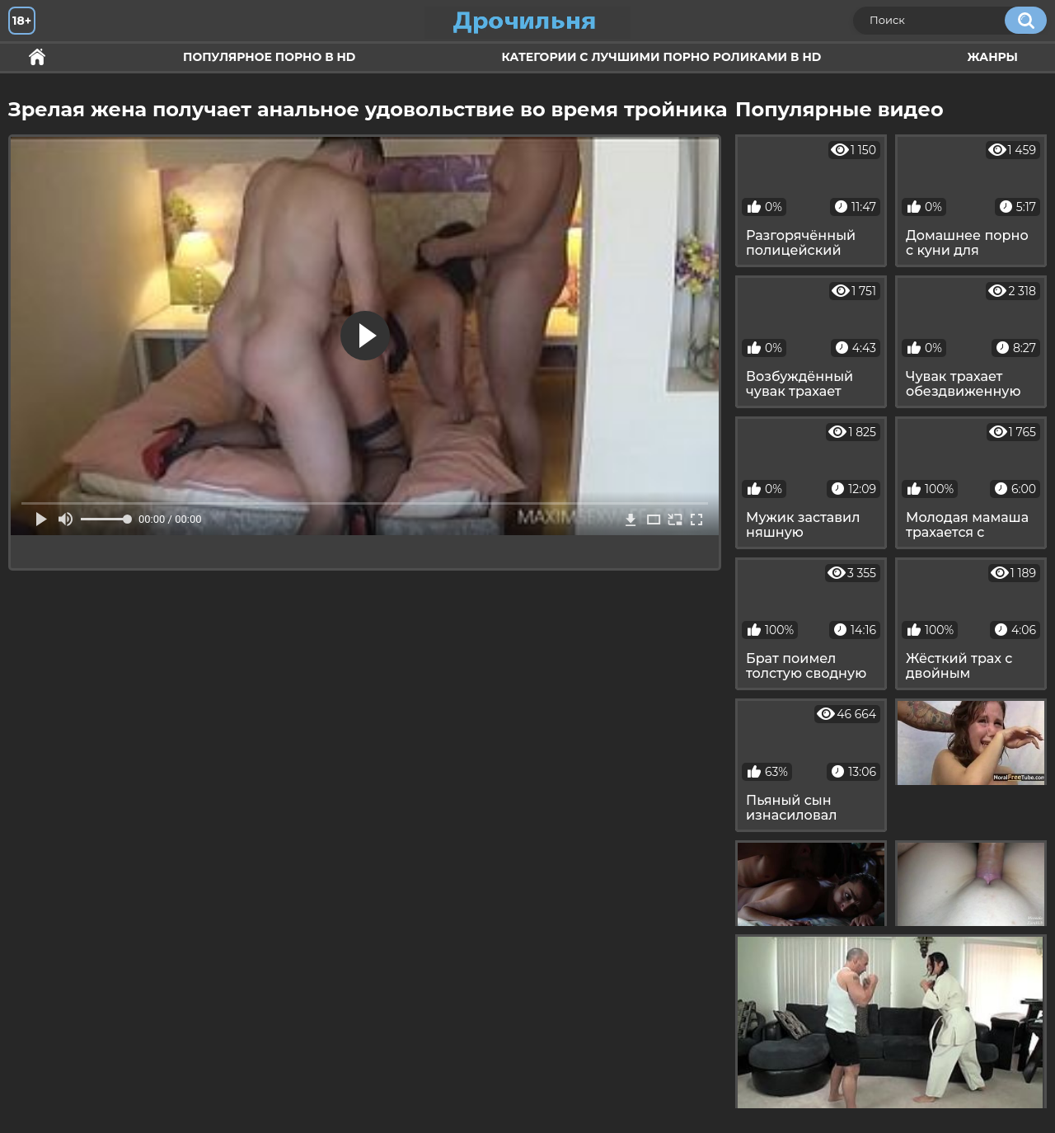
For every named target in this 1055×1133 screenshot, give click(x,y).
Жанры (992, 56)
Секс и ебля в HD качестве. (37, 57)
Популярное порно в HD (269, 56)
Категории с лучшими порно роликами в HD (661, 56)
